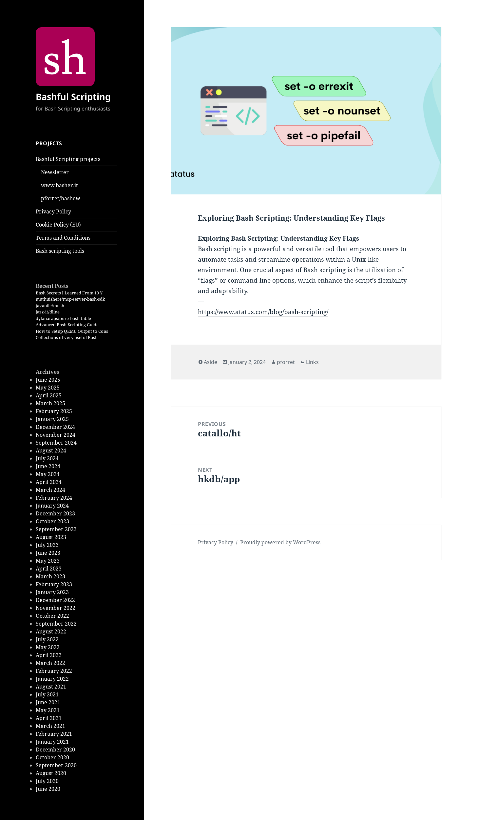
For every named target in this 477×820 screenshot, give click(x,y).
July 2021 (47, 694)
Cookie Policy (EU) (58, 224)
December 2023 (55, 513)
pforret (286, 362)
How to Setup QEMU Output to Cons (72, 331)
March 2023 (50, 576)
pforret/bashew (60, 198)
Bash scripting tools (60, 250)
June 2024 (48, 466)
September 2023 (56, 529)
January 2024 (52, 505)
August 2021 (51, 686)
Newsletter (55, 172)
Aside (210, 362)
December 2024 (55, 426)
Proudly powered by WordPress (280, 542)
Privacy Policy (53, 211)
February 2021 (54, 733)
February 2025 (54, 411)
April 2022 (49, 655)
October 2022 (52, 615)
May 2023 (48, 560)
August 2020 (51, 773)
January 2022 (52, 678)
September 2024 (56, 442)
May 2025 (48, 387)
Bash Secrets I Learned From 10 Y (69, 293)
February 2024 (54, 497)
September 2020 (56, 765)
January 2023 (52, 592)
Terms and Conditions (63, 237)
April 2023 (49, 568)
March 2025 (50, 403)
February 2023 (54, 584)
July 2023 (47, 545)
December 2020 (55, 749)
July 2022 (47, 639)
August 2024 (51, 450)
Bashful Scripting (73, 96)
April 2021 (49, 718)
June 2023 (48, 552)
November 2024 (55, 434)
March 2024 (50, 489)
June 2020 (48, 788)
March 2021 (50, 726)
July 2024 (47, 458)
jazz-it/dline (48, 312)
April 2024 (49, 482)
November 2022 (55, 607)
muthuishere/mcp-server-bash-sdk (70, 299)
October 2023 (52, 521)
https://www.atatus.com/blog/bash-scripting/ (263, 312)
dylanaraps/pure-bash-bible (63, 318)
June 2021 (48, 702)
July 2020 (47, 781)
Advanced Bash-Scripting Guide (67, 325)
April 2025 (49, 395)
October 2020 (52, 757)
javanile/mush (50, 306)
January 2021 (52, 741)
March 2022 (50, 663)
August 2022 (51, 631)
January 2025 (52, 419)
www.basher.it (59, 185)
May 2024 (48, 474)
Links (312, 362)
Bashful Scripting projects (68, 159)
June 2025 (48, 379)
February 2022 (54, 670)
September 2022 (56, 623)
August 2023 (51, 537)
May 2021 (48, 710)
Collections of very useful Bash (67, 337)
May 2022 (48, 647)
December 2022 (55, 600)
